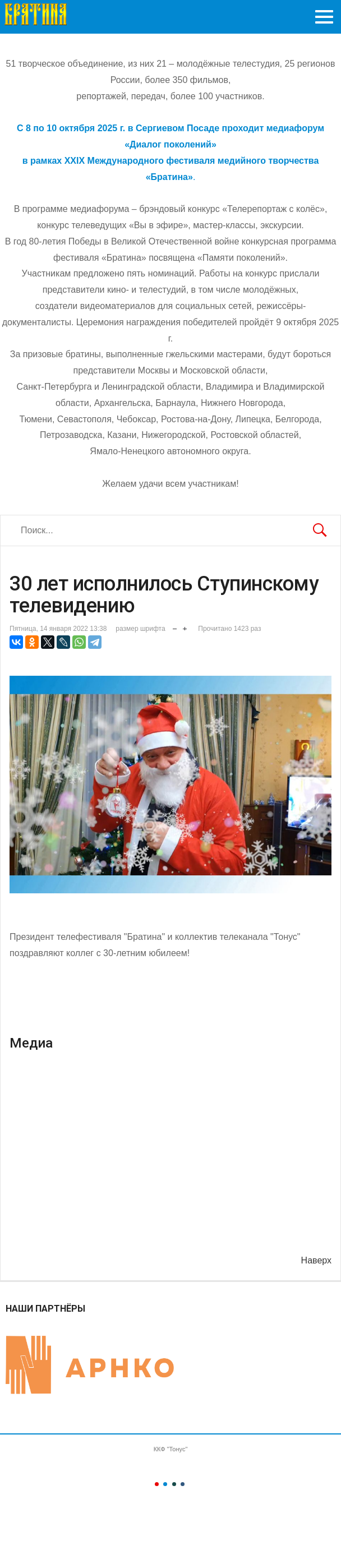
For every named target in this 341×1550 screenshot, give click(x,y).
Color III (174, 1484)
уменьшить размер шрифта (174, 626)
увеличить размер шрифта (185, 626)
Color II (165, 1484)
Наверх (316, 1260)
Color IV (183, 1484)
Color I (157, 1484)
